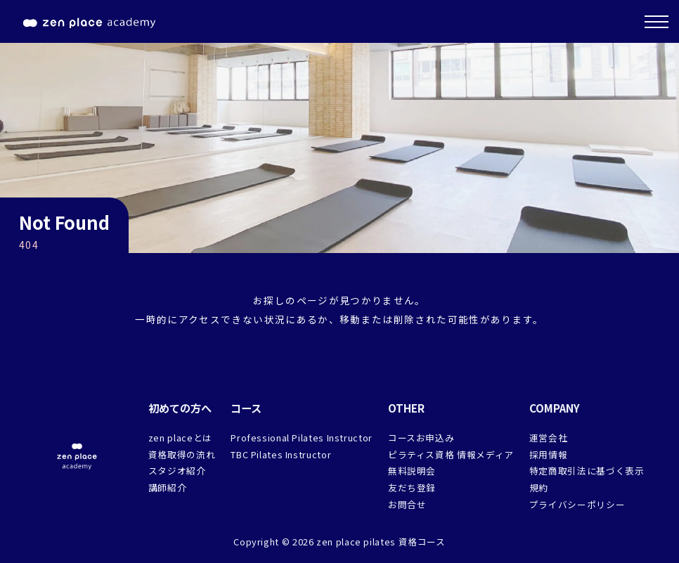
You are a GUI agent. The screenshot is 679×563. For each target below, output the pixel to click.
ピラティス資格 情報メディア (451, 454)
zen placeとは (180, 437)
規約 (538, 487)
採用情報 (548, 454)
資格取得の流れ (181, 454)
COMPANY (554, 407)
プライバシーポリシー (577, 504)
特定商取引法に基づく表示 (587, 470)
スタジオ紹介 (177, 470)
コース (246, 407)
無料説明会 (412, 470)
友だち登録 (412, 487)
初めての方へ (180, 407)
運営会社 (548, 437)
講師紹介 (167, 487)
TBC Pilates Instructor (281, 454)
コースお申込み (421, 437)
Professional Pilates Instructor (302, 437)
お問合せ (407, 504)
